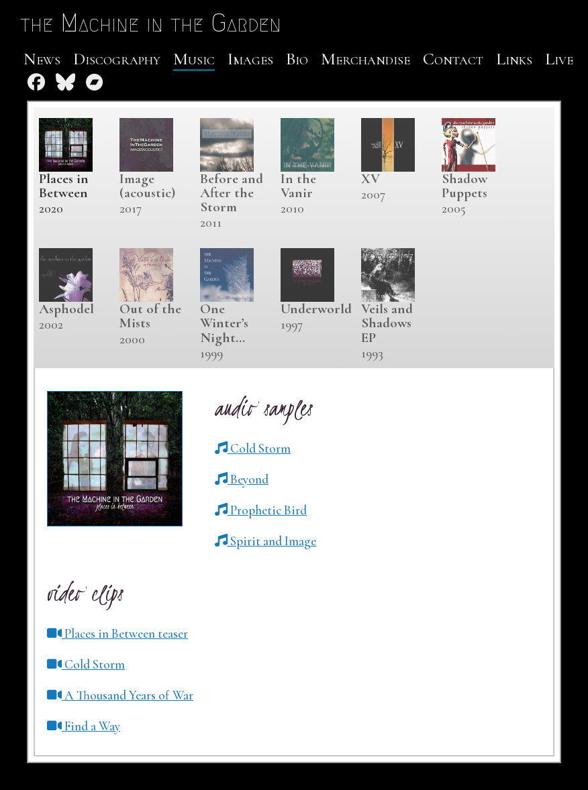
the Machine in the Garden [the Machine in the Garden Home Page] (150, 23)
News (41, 58)
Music (194, 58)
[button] (253, 449)
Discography (116, 58)
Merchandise (365, 58)
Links (514, 58)
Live (559, 58)
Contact (453, 58)
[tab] (72, 168)
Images (250, 58)
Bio (297, 58)
